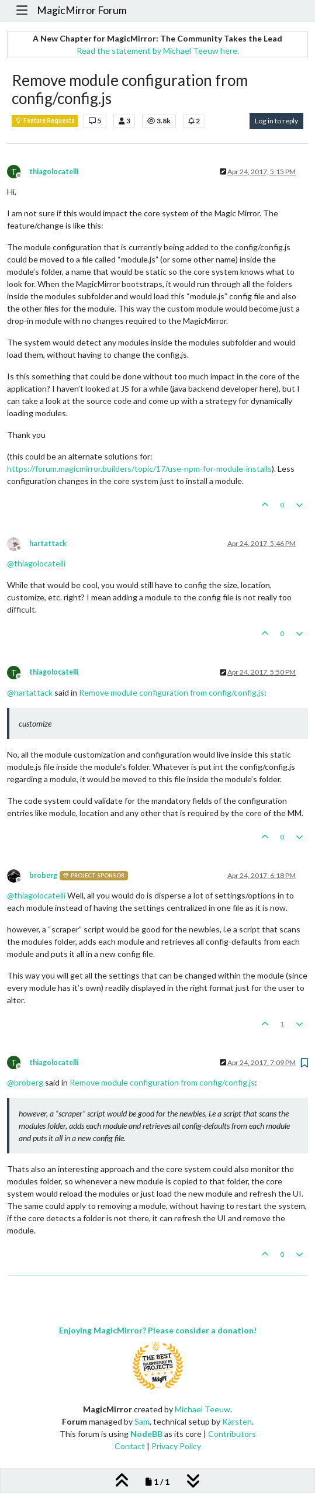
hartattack (48, 543)
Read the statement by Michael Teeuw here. (158, 51)
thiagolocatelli (53, 171)
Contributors (232, 1434)
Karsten (237, 1421)
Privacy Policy (176, 1446)
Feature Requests (45, 120)
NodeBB (146, 1434)
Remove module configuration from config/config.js (171, 692)
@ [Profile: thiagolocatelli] (36, 563)
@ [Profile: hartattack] (30, 692)
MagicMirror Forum (82, 10)
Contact (130, 1446)
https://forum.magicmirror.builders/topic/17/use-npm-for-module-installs (139, 469)
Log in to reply (276, 120)
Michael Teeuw (202, 1409)
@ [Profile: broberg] (25, 1082)
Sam (142, 1421)
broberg (43, 875)
